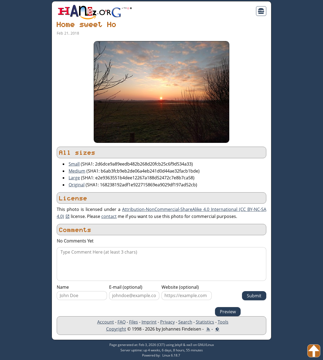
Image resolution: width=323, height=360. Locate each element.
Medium (77, 171)
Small (74, 164)
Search (185, 322)
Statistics (205, 322)
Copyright (116, 329)
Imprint (149, 322)
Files (133, 322)
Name (63, 287)
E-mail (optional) (125, 287)
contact (109, 216)
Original (77, 185)
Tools (223, 322)
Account (105, 322)
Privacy (167, 322)
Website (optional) (180, 287)
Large (74, 178)
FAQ (121, 322)
